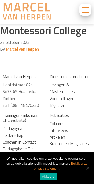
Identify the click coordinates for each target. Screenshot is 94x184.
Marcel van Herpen (22, 49)
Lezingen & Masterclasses (62, 88)
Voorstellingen (62, 98)
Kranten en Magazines (69, 143)
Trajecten (57, 105)
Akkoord (48, 176)
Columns (57, 123)
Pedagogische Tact (19, 149)
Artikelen (57, 137)
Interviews (59, 130)
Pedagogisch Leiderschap (14, 132)
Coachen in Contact (19, 142)
